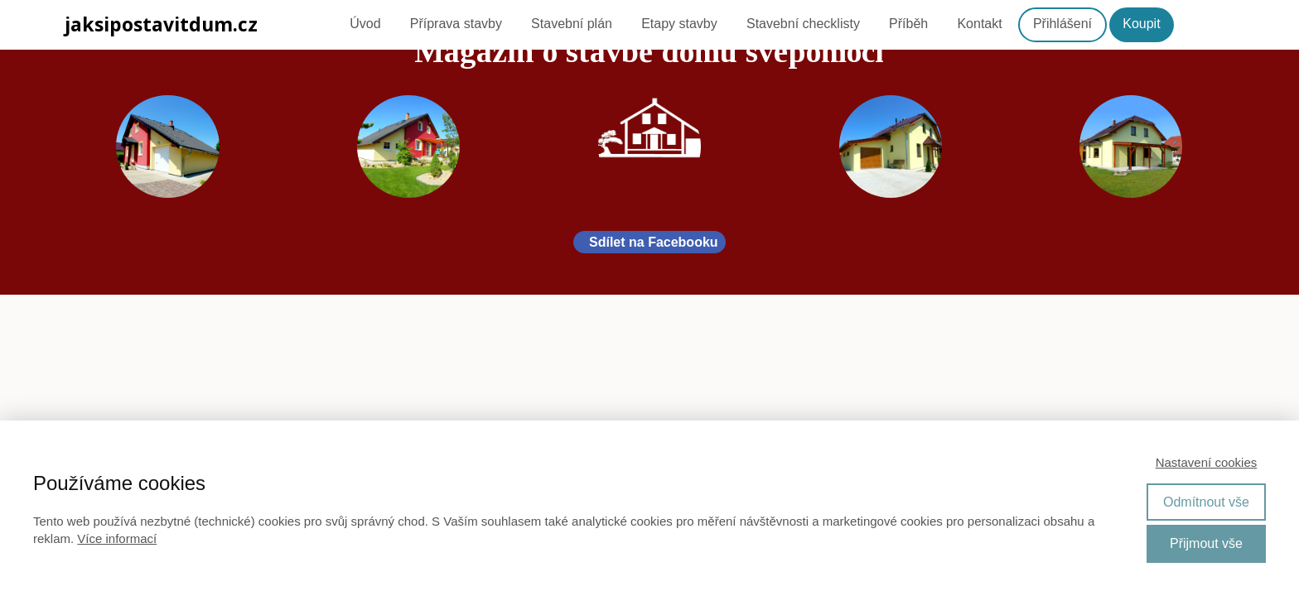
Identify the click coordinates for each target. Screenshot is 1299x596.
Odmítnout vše (1206, 502)
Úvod (365, 24)
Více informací (117, 538)
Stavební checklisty (803, 24)
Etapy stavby (679, 24)
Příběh (908, 24)
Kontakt (979, 24)
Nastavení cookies (1207, 462)
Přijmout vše (1206, 543)
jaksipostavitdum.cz (161, 24)
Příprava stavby (456, 24)
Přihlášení (1062, 24)
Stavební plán (571, 24)
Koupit (1141, 24)
